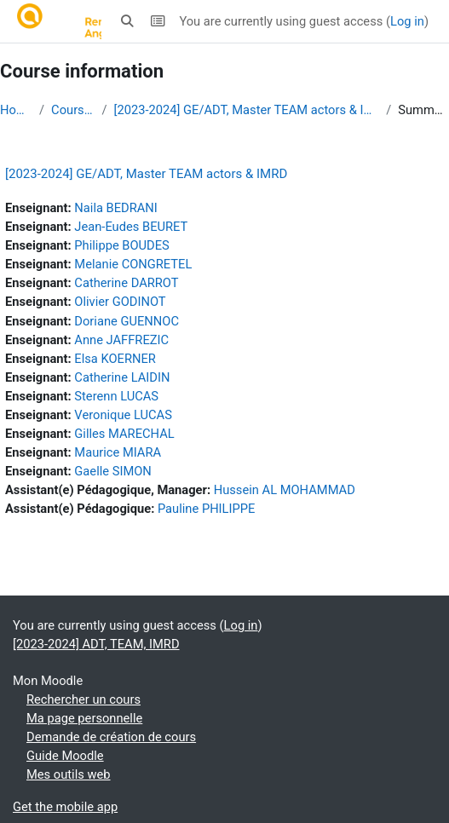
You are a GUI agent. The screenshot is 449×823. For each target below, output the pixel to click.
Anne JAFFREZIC (121, 340)
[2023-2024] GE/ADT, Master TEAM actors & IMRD (247, 110)
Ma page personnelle (84, 718)
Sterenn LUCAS (116, 396)
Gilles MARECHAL (124, 433)
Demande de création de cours (111, 737)
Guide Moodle (65, 755)
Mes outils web (68, 774)
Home (16, 110)
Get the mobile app (65, 806)
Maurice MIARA (117, 452)
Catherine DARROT (126, 283)
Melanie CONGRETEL (133, 264)
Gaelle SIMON (112, 471)
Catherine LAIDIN (122, 377)
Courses (73, 110)
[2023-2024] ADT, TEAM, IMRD (96, 644)
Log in (407, 21)
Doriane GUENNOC (126, 321)
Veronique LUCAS (123, 415)
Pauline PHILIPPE (206, 508)
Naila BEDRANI (115, 208)
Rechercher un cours (83, 699)
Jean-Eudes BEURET (130, 226)
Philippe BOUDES (121, 245)
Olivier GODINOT (119, 301)
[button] (127, 21)
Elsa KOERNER (115, 358)
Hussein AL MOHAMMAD (284, 490)
